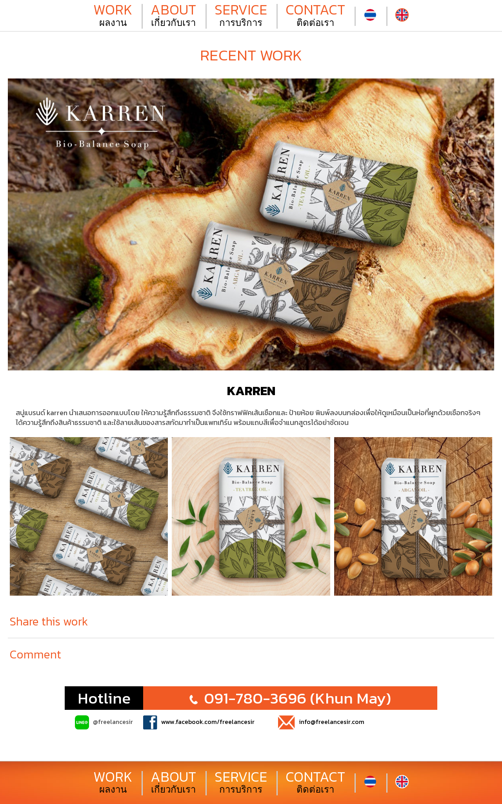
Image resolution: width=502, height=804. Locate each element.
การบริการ (241, 16)
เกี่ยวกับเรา (173, 16)
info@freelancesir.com (321, 722)
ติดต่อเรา (315, 16)
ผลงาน (112, 16)
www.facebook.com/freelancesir (199, 722)
